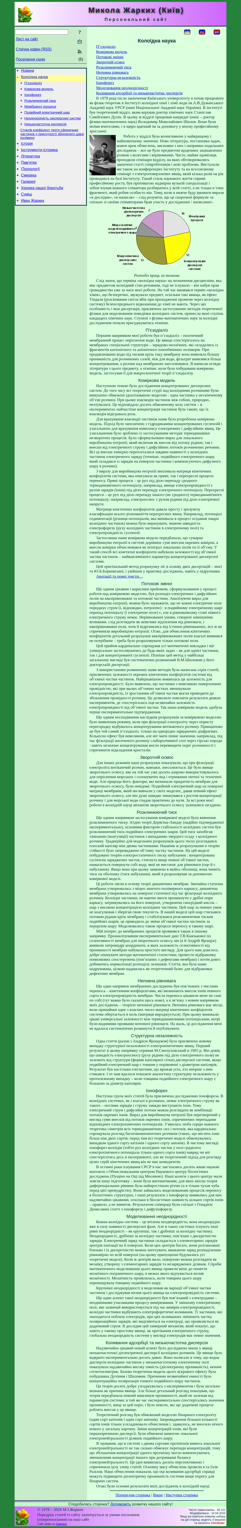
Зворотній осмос (110, 62)
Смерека (28, 187)
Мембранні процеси (40, 111)
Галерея (28, 194)
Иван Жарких (32, 215)
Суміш (26, 208)
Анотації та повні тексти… (119, 576)
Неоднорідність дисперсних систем (52, 125)
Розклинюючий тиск (40, 105)
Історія (27, 152)
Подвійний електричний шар (47, 118)
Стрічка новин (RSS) (34, 49)
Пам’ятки (29, 173)
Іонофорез (32, 98)
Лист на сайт (27, 39)
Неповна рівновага (112, 72)
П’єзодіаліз (33, 85)
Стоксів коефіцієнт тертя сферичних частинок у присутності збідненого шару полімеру (52, 141)
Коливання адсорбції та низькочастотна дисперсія (139, 93)
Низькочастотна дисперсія (45, 131)
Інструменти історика (39, 159)
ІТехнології (30, 180)
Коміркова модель (38, 92)
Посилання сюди (30, 59)
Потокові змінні (110, 57)
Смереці (61, 1524)
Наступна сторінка (182, 1495)
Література (30, 166)
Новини (27, 71)
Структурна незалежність (118, 77)
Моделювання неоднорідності (122, 88)
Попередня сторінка (133, 1495)
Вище (158, 1495)
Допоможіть (120, 1504)
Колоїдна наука (34, 78)
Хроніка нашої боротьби (42, 201)
